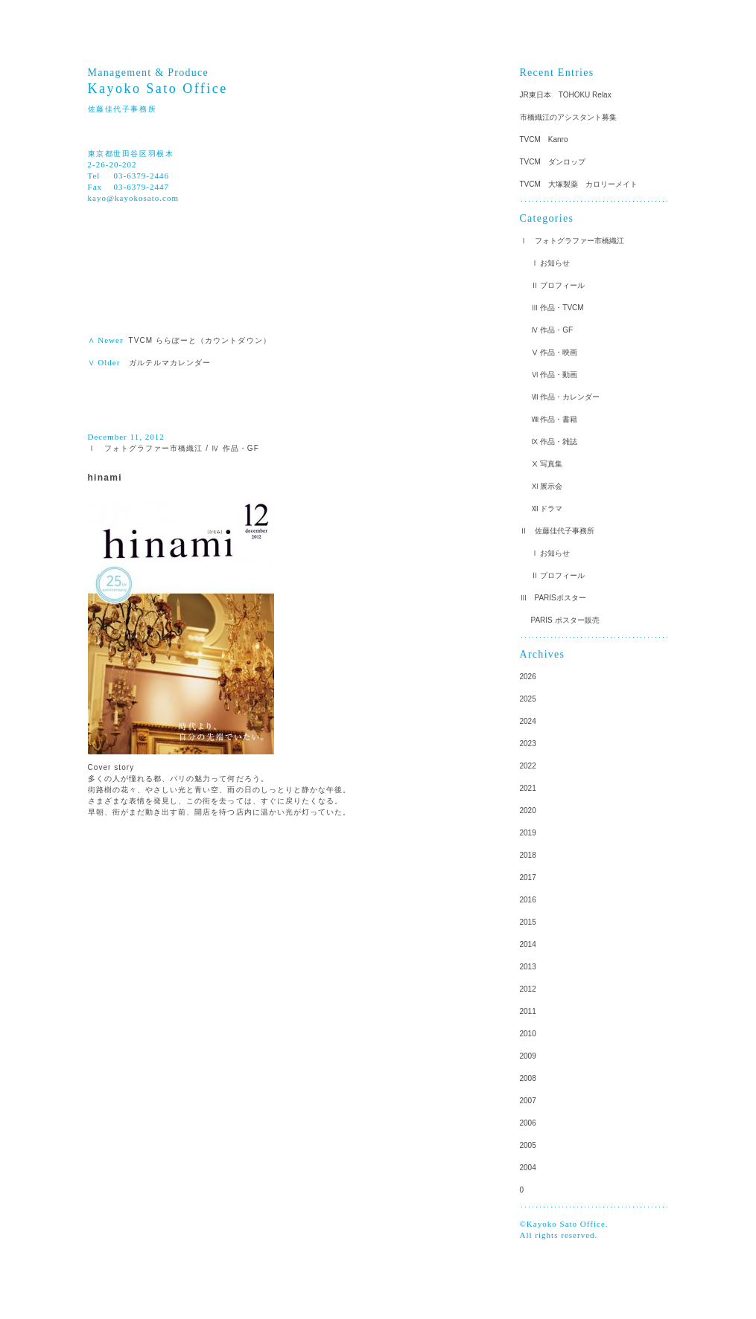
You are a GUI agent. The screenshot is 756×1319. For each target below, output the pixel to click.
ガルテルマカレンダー (170, 363)
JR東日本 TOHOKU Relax (566, 95)
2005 (528, 1145)
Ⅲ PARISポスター (553, 598)
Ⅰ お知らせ (551, 263)
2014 (528, 944)
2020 (528, 810)
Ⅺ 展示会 (547, 486)
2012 (528, 989)
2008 (528, 1078)
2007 (528, 1101)
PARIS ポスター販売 (565, 620)
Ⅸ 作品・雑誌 (554, 441)
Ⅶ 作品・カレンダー (565, 397)
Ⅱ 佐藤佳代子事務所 (557, 531)
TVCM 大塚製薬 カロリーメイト (579, 184)
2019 (528, 833)
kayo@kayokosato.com (134, 197)
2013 (528, 967)
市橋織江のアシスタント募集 (568, 117)
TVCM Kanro (544, 139)
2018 (528, 855)
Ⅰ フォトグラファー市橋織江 (145, 448)
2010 (528, 1034)
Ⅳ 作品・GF (235, 448)
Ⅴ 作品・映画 (554, 352)
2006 (528, 1123)
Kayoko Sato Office (158, 88)
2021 (528, 788)
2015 (528, 922)
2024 (528, 721)
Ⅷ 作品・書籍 (554, 419)
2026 (528, 677)
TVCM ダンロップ (552, 162)
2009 (528, 1056)
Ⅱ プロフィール (558, 285)
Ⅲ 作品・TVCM (557, 308)
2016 (528, 900)
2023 (528, 743)
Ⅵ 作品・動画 (554, 374)
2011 (528, 1011)
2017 (528, 877)
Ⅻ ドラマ (547, 508)
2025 (528, 699)
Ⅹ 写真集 (547, 464)
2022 (528, 766)
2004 (528, 1168)
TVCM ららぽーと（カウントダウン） (200, 340)
